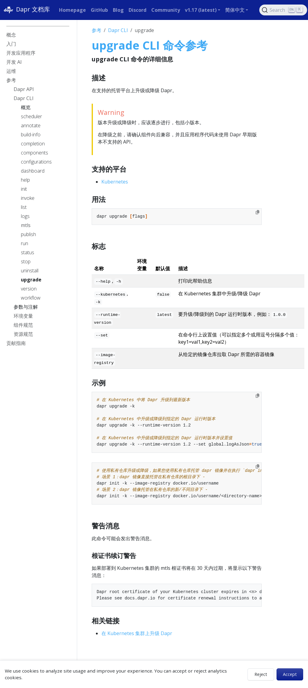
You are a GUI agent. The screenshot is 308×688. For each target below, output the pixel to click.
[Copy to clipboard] (257, 212)
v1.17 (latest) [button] (201, 10)
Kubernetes (114, 181)
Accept (290, 674)
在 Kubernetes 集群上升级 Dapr (136, 633)
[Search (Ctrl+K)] (283, 10)
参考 (96, 30)
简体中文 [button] (234, 10)
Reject (260, 674)
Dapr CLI (118, 30)
